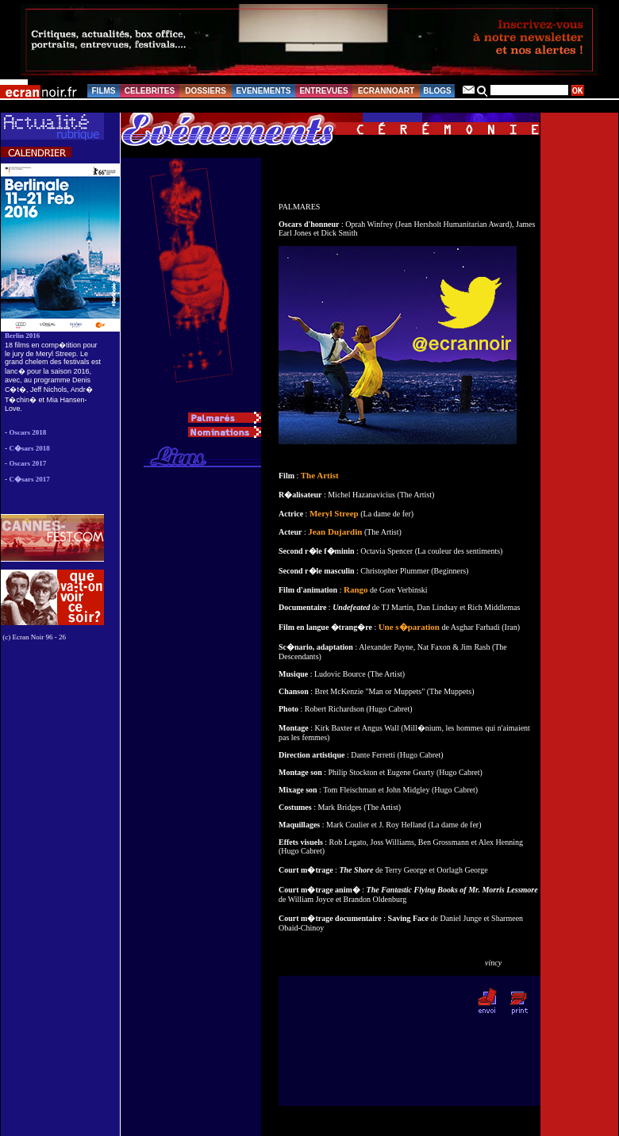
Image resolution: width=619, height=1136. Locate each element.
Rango (356, 589)
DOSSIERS (205, 90)
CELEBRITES (150, 90)
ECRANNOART (386, 90)
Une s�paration (409, 626)
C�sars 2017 (30, 479)
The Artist (320, 475)
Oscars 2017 (28, 463)
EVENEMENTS (263, 90)
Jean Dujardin (335, 531)
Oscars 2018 (28, 432)
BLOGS (437, 90)
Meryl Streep (334, 513)
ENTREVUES (323, 90)
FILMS (104, 90)
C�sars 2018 (30, 448)
